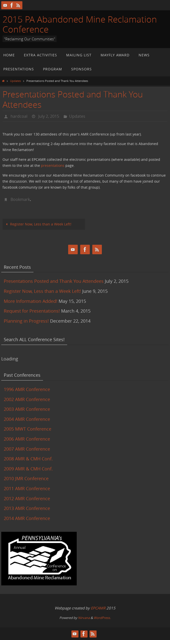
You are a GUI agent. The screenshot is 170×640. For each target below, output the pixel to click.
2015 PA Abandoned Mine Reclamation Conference (80, 24)
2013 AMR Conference (27, 508)
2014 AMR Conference (27, 518)
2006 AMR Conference (27, 439)
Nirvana (84, 617)
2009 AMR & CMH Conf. (28, 469)
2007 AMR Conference (27, 449)
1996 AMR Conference (27, 389)
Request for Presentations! (32, 311)
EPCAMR (98, 607)
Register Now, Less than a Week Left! (38, 224)
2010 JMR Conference (26, 478)
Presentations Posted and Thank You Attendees (54, 281)
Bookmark (20, 199)
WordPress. (102, 617)
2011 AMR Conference (27, 488)
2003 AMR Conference (27, 409)
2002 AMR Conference (27, 399)
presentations (52, 165)
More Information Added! (30, 301)
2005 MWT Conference (27, 429)
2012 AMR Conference (27, 498)
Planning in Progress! (26, 321)
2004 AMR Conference (27, 419)
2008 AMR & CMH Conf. (28, 459)
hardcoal (19, 116)
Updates (15, 81)
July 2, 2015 (48, 116)
